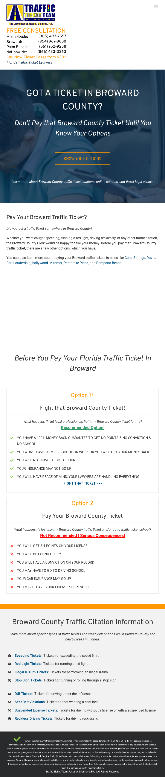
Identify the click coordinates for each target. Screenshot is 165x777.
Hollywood (40, 263)
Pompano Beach (108, 263)
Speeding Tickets (28, 656)
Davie (151, 258)
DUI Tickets (23, 694)
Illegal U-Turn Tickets (31, 672)
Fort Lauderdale (18, 263)
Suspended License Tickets (36, 710)
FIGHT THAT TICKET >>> (83, 483)
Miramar (55, 263)
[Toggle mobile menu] (156, 6)
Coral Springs (135, 258)
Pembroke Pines (76, 263)
